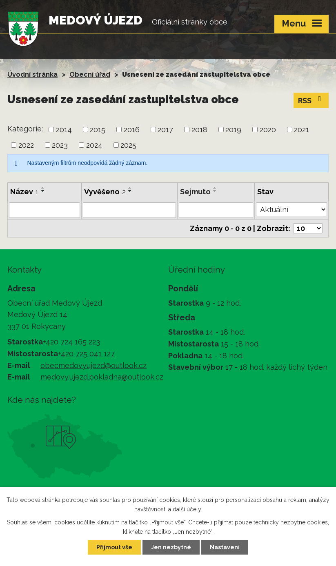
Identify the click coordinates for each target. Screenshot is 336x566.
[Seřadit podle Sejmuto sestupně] (215, 191)
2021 (301, 129)
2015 (97, 129)
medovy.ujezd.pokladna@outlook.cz (101, 377)
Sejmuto (195, 191)
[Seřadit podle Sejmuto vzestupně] (215, 187)
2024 (94, 145)
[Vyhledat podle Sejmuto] (216, 210)
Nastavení (225, 547)
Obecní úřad (89, 74)
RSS (311, 100)
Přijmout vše (114, 547)
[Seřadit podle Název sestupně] (43, 191)
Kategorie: (25, 128)
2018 (199, 129)
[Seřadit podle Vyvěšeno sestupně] (130, 191)
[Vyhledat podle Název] (44, 210)
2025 (128, 145)
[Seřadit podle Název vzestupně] (43, 187)
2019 (233, 129)
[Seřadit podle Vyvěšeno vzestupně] (130, 187)
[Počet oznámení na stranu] (308, 228)
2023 (60, 145)
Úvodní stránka (32, 74)
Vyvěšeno (105, 191)
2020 (268, 129)
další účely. (187, 509)
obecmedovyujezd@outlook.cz (93, 365)
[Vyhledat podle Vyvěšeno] (129, 210)
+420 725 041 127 (86, 353)
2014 (64, 129)
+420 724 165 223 (71, 341)
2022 (26, 145)
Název (24, 191)
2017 (165, 129)
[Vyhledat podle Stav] (291, 209)
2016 (132, 129)
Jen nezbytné (171, 547)
